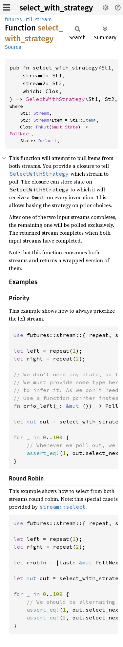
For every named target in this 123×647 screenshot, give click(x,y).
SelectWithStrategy (55, 99)
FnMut (42, 127)
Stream (41, 113)
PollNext (20, 134)
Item (88, 120)
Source (13, 47)
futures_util (18, 19)
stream (43, 19)
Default (47, 141)
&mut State (64, 127)
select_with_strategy (56, 7)
